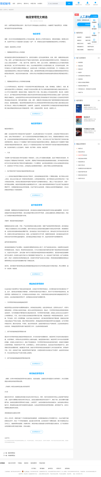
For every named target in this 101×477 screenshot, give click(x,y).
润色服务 (94, 34)
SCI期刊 (39, 3)
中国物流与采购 (89, 129)
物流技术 (87, 117)
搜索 (69, 3)
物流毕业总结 (91, 46)
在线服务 (93, 16)
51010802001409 (34, 471)
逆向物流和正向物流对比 (84, 75)
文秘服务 (94, 21)
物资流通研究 (34, 463)
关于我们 (33, 468)
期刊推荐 (94, 28)
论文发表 (94, 41)
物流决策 (80, 65)
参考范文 (50, 468)
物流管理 (36, 34)
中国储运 (20, 463)
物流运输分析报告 (82, 158)
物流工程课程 (80, 49)
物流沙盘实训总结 (82, 175)
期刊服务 (42, 468)
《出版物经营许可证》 (33, 473)
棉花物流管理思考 (36, 373)
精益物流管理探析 (36, 284)
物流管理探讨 (36, 123)
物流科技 (87, 105)
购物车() (95, 4)
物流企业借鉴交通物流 (83, 82)
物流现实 (80, 79)
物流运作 (80, 69)
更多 (99, 32)
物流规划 (80, 62)
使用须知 (67, 468)
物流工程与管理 (11, 463)
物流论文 (79, 40)
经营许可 (58, 468)
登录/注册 (87, 4)
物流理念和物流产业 (83, 85)
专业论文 (82, 155)
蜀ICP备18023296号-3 (16, 471)
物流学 (80, 72)
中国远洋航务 (42, 463)
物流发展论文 (81, 161)
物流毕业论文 (81, 178)
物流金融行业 (80, 46)
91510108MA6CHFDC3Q (73, 471)
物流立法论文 (80, 43)
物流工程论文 (89, 40)
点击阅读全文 (36, 113)
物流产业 (80, 92)
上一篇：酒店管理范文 (9, 453)
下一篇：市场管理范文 (9, 455)
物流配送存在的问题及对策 (84, 168)
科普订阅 (33, 3)
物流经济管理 (89, 37)
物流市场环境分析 (82, 171)
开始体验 (88, 24)
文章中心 (19, 3)
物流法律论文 (81, 151)
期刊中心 (26, 3)
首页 (14, 3)
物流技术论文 (91, 49)
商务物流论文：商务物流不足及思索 (87, 89)
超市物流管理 (36, 205)
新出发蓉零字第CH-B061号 (54, 471)
